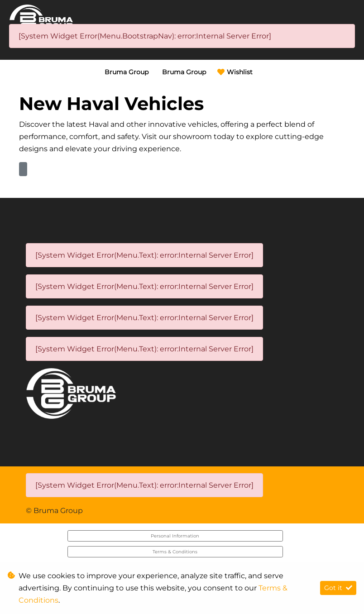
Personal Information (175, 536)
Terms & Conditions (175, 552)
